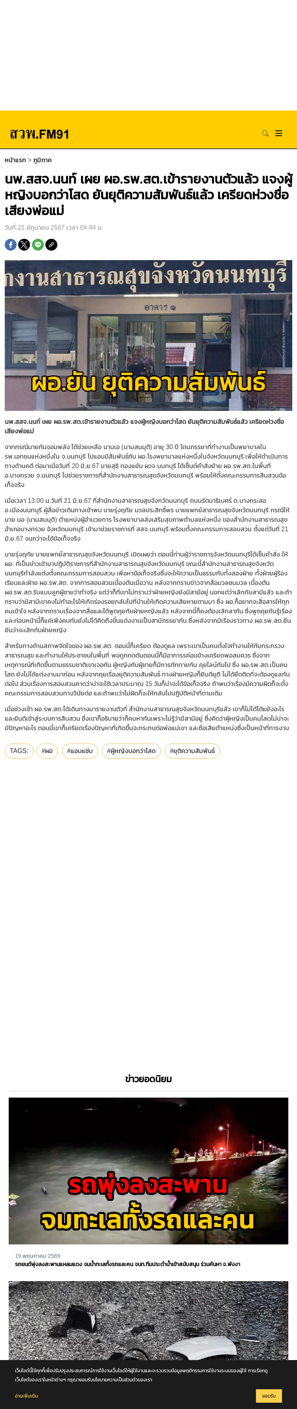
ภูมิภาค (42, 160)
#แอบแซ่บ (80, 751)
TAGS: (19, 751)
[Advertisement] (148, 55)
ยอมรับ (269, 1396)
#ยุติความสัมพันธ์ (192, 751)
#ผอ (47, 751)
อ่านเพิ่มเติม (26, 1396)
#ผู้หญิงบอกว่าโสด (131, 751)
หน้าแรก (15, 160)
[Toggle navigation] (279, 133)
